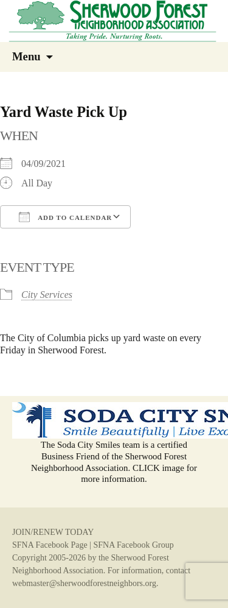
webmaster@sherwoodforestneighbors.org (84, 583)
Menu (26, 56)
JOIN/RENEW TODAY (53, 532)
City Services (46, 294)
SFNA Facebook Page (50, 545)
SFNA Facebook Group (133, 545)
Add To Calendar (65, 216)
